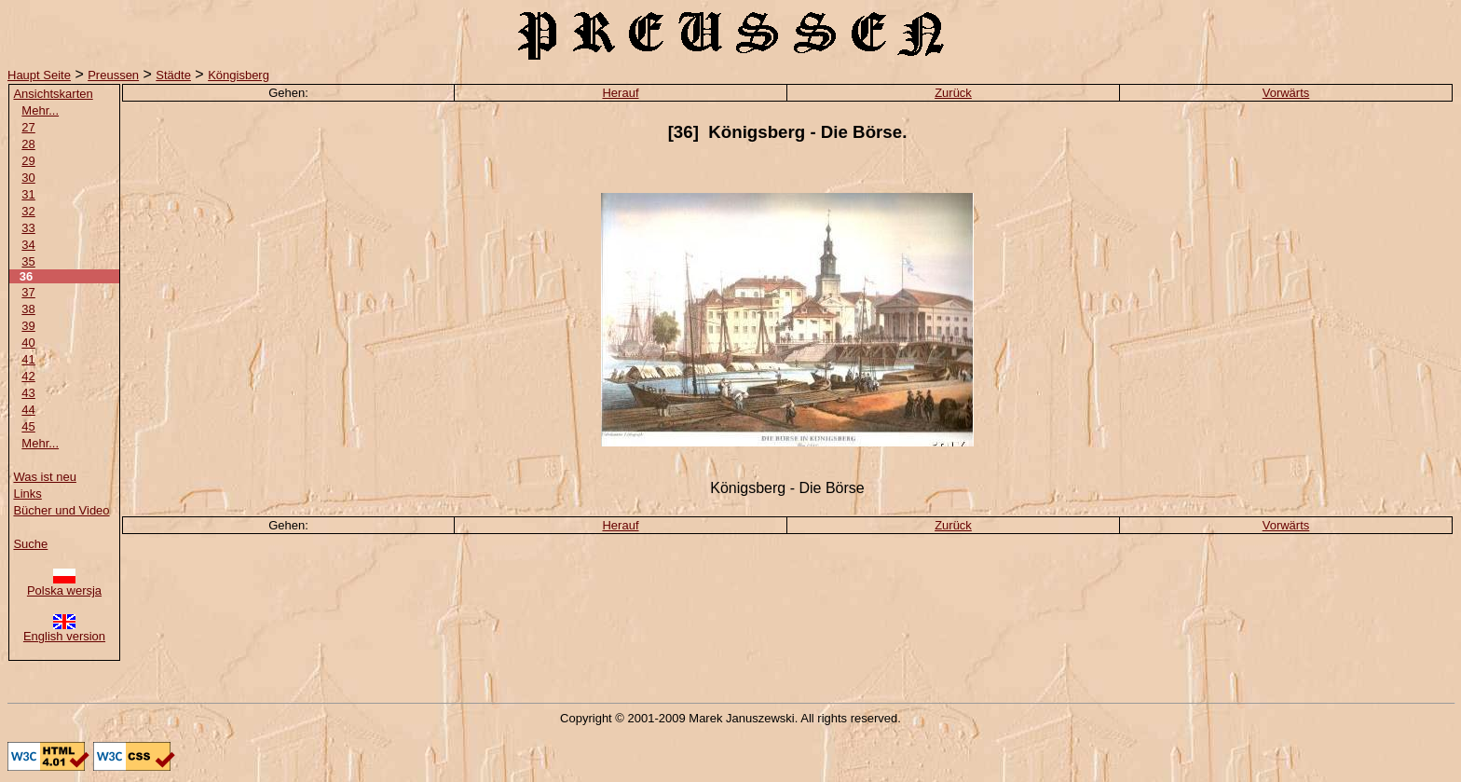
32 (27, 211)
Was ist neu (44, 477)
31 (27, 194)
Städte (173, 75)
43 (27, 393)
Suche (30, 544)
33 (27, 228)
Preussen (113, 75)
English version (64, 630)
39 (27, 326)
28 (27, 144)
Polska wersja (64, 584)
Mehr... (40, 110)
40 (27, 343)
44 (27, 410)
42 (27, 376)
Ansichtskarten (52, 94)
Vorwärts (1286, 93)
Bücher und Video (61, 510)
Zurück (953, 93)
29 (27, 161)
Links (27, 494)
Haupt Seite (39, 75)
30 (27, 178)
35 (27, 261)
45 (27, 426)
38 (27, 309)
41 (27, 359)
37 (27, 292)
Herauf (620, 93)
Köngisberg (238, 75)
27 (27, 127)
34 (27, 245)
